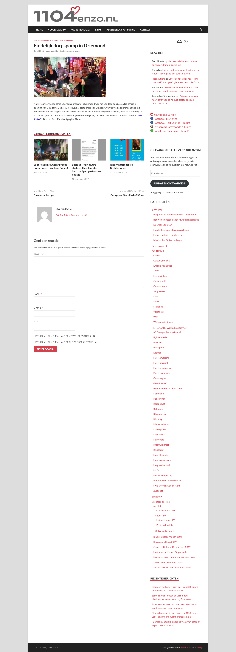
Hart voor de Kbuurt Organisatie (170, 552)
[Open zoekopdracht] (201, 29)
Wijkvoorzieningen (163, 321)
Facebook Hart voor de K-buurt (170, 122)
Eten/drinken (160, 275)
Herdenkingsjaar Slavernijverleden (171, 229)
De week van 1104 (162, 224)
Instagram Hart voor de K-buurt (170, 126)
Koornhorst (159, 434)
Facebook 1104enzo (163, 118)
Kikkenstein (159, 414)
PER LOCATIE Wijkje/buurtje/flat (169, 327)
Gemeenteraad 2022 (165, 510)
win (157, 270)
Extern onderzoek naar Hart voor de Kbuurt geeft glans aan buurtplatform (175, 100)
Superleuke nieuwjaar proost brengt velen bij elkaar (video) (51, 166)
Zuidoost (158, 490)
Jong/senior (159, 291)
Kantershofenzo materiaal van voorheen (53, 40)
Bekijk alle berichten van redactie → (73, 215)
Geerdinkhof (159, 383)
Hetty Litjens (158, 78)
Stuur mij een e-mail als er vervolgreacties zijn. (66, 336)
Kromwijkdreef (161, 444)
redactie (54, 51)
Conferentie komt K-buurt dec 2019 (172, 546)
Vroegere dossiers (161, 501)
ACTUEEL (157, 210)
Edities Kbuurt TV (165, 519)
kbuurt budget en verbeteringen (169, 234)
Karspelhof (159, 403)
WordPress (186, 647)
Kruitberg (158, 449)
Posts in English (164, 525)
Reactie (39, 254)
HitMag (198, 647)
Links (98, 30)
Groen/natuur (160, 286)
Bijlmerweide (160, 337)
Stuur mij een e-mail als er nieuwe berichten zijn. (66, 342)
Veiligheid (158, 311)
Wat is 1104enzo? (80, 30)
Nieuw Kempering (162, 475)
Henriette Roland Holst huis (167, 388)
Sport (156, 301)
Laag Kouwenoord (162, 460)
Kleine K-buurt (161, 424)
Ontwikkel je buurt (164, 530)
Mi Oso (157, 470)
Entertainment (159, 245)
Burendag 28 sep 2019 (165, 541)
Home (39, 30)
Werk (156, 316)
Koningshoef (160, 429)
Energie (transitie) (162, 265)
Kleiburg (157, 419)
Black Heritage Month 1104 (167, 536)
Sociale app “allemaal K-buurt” (169, 131)
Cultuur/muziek (161, 260)
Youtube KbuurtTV (163, 114)
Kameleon (158, 393)
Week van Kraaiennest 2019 (168, 562)
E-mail (38, 308)
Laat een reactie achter (70, 51)
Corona (157, 255)
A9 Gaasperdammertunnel (167, 332)
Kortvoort (158, 439)
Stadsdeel (158, 306)
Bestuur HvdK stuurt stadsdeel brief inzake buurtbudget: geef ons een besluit (87, 169)
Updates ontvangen (169, 183)
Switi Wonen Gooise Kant (166, 485)
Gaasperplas (159, 378)
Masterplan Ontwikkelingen (167, 240)
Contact (145, 30)
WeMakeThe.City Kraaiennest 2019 (172, 567)
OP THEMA (158, 251)
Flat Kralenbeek (161, 373)
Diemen (157, 352)
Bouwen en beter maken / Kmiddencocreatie (176, 219)
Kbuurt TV (160, 515)
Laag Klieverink (161, 454)
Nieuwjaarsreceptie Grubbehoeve (121, 166)
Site (36, 321)
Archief (157, 506)
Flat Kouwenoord (162, 367)
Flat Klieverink (160, 362)
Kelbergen (158, 408)
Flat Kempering (161, 357)
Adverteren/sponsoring (121, 30)
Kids (155, 296)
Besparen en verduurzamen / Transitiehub (175, 214)
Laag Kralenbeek (162, 465)
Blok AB (157, 342)
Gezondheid (159, 281)
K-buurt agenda (57, 30)
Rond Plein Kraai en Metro (167, 480)
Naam (38, 294)
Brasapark (158, 347)
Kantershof (159, 398)
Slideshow (157, 496)
